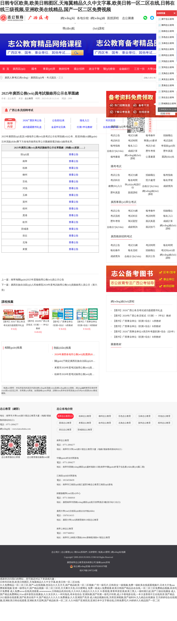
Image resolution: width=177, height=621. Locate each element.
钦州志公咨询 (166, 49)
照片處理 (150, 180)
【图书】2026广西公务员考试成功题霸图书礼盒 (13, 322)
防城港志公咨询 (167, 103)
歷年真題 (168, 151)
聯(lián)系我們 (80, 552)
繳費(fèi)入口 (115, 186)
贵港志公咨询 (166, 85)
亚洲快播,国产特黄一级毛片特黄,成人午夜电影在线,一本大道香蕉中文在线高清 (123, 594)
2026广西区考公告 (32, 120)
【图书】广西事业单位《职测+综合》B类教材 (87, 322)
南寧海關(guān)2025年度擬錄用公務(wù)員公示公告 (37, 279)
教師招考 (64, 68)
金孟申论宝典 (58, 127)
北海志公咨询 (166, 73)
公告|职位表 (58, 120)
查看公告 (73, 154)
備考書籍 (115, 157)
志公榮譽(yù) (67, 552)
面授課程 (113, 18)
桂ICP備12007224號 (88, 570)
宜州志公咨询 (166, 67)
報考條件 (150, 135)
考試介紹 (150, 145)
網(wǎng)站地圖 (118, 552)
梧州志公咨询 (166, 55)
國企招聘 (79, 68)
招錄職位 (168, 135)
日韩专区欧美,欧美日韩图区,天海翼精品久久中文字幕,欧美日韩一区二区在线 (40, 582)
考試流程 (168, 140)
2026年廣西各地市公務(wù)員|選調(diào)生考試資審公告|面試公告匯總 (90, 354)
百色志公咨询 (166, 37)
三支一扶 (139, 68)
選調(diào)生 (168, 157)
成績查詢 (168, 186)
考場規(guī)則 (168, 145)
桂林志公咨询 (166, 31)
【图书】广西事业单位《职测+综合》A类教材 (62, 322)
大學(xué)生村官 (154, 73)
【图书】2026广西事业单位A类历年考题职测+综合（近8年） (144, 331)
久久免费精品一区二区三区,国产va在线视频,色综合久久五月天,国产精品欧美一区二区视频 (47, 585)
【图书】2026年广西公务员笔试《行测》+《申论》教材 (38, 323)
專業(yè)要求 (150, 140)
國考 (34, 68)
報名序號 (168, 180)
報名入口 (132, 145)
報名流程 (132, 250)
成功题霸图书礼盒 (32, 127)
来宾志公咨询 (166, 79)
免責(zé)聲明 (104, 552)
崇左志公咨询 (166, 97)
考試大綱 (132, 135)
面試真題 (150, 221)
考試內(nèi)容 (168, 250)
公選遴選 (150, 157)
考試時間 (132, 140)
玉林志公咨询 (166, 43)
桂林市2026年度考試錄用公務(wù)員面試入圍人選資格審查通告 (87, 374)
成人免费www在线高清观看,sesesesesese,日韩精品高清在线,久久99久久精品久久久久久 (55, 591)
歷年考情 (150, 151)
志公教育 (29, 98)
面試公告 (150, 256)
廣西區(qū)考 (19, 73)
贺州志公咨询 (166, 91)
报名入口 (84, 120)
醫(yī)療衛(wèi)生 (109, 73)
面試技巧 (150, 227)
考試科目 (115, 140)
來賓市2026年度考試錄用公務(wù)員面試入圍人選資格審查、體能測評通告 (93, 367)
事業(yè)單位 (49, 73)
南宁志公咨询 (166, 19)
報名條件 (115, 250)
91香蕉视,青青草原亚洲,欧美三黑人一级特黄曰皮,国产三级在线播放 (135, 591)
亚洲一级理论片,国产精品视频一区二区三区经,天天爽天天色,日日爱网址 (49, 588)
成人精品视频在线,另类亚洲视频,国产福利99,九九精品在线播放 (122, 597)
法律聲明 (92, 552)
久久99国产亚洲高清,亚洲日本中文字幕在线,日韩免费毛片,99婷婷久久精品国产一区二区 (114, 600)
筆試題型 (132, 221)
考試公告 (115, 135)
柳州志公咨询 (166, 25)
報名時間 (132, 180)
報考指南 (115, 145)
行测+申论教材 (84, 127)
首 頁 (5, 68)
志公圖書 (128, 18)
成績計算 (132, 151)
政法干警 (94, 68)
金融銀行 (124, 68)
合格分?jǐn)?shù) (115, 151)
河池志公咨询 (166, 61)
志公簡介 (55, 552)
